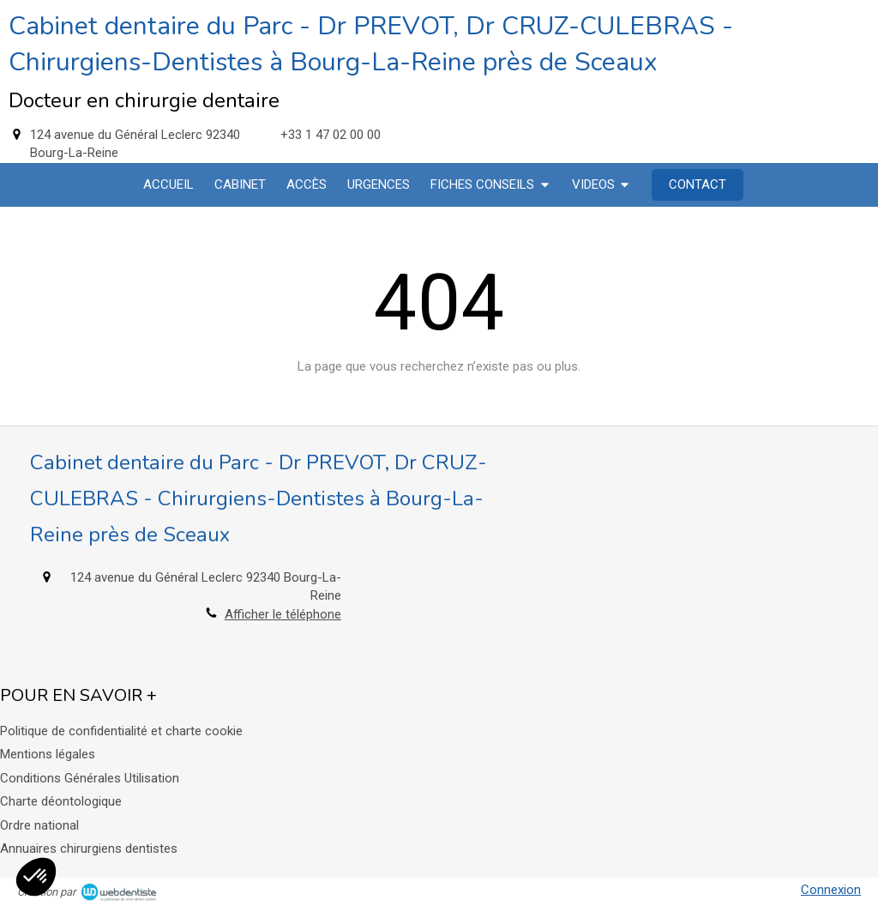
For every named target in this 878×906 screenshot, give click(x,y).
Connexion (831, 889)
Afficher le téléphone (283, 614)
